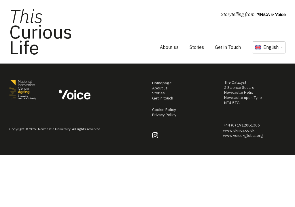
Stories (197, 47)
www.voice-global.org (243, 135)
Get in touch (162, 98)
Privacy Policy (164, 114)
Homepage (162, 82)
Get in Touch (228, 47)
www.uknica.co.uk (238, 130)
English (267, 47)
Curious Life (40, 32)
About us (169, 47)
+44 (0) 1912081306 (241, 125)
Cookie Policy (164, 109)
